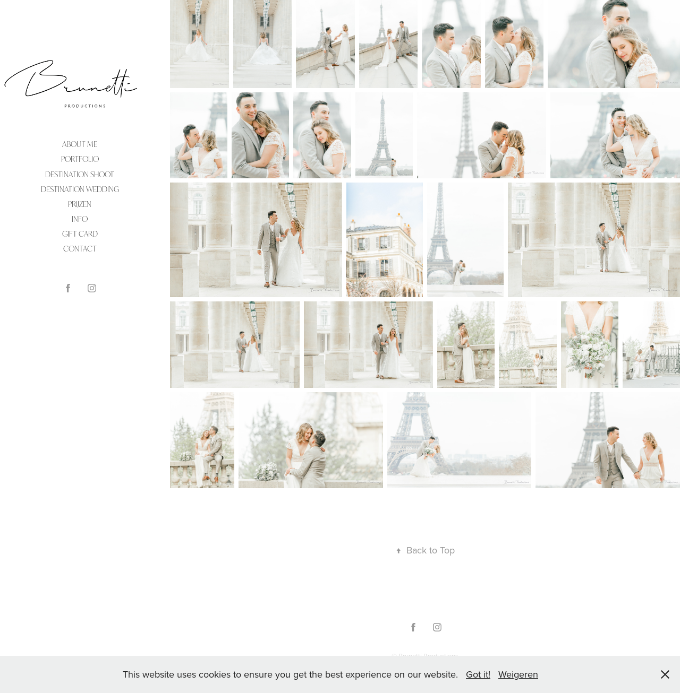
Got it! (478, 674)
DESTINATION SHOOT (79, 174)
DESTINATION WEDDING (80, 189)
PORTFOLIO (80, 159)
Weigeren (518, 674)
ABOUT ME (79, 144)
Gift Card (80, 234)
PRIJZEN (79, 204)
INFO (80, 219)
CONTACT (80, 249)
